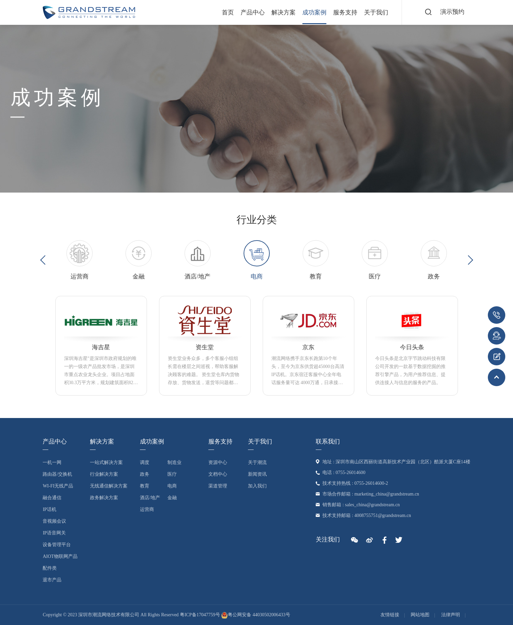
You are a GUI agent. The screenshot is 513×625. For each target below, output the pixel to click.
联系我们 (328, 441)
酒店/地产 (150, 497)
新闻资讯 (257, 474)
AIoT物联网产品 (60, 556)
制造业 (174, 462)
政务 (144, 474)
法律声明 (450, 614)
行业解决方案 (104, 474)
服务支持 (345, 12)
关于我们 (376, 12)
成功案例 (314, 12)
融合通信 (52, 497)
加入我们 (257, 485)
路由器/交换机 (57, 474)
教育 (144, 485)
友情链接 (389, 614)
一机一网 (52, 462)
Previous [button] (44, 260)
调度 (144, 462)
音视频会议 (54, 521)
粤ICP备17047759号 (200, 614)
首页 (228, 12)
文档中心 (217, 474)
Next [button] (468, 260)
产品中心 (253, 12)
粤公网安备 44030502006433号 (255, 614)
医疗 (172, 474)
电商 (172, 485)
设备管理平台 (57, 544)
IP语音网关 (54, 532)
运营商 (147, 509)
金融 (172, 497)
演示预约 (452, 12)
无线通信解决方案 (108, 485)
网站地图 (420, 614)
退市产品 (52, 579)
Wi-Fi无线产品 (58, 485)
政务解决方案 (104, 497)
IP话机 (49, 509)
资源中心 (217, 462)
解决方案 (283, 12)
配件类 (50, 568)
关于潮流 (257, 462)
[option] (79, 260)
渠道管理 (217, 485)
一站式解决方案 (106, 462)
